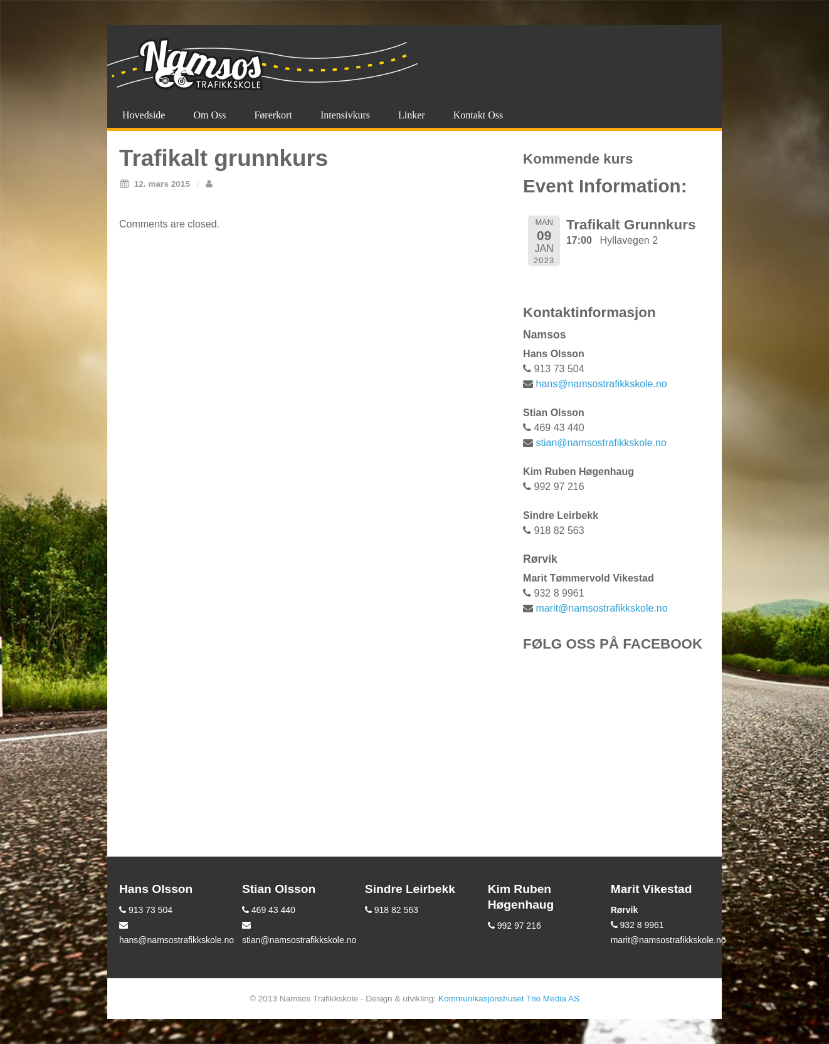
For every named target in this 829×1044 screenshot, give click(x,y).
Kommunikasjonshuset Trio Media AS (508, 998)
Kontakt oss (478, 115)
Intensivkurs (345, 115)
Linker (411, 115)
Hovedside (143, 115)
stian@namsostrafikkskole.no (601, 442)
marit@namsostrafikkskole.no (602, 608)
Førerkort (273, 115)
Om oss (209, 115)
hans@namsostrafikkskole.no (601, 383)
